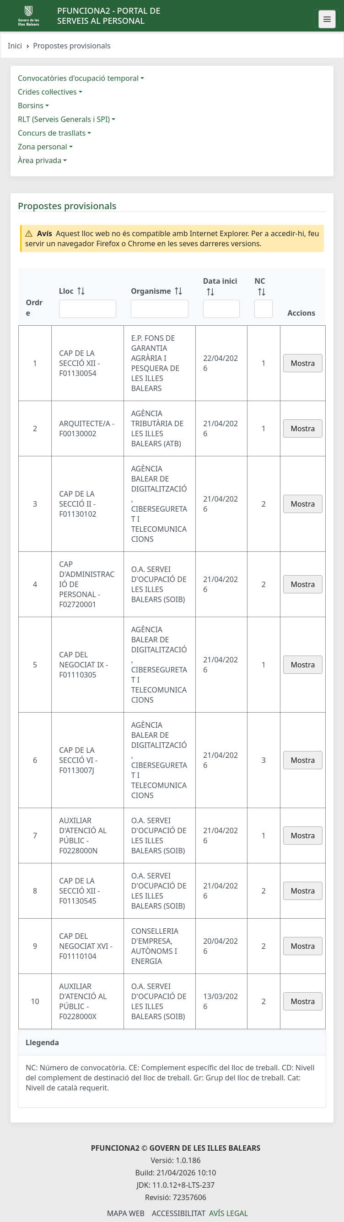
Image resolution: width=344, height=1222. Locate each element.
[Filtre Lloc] (87, 309)
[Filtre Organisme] (159, 309)
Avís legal (228, 1213)
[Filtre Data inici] (221, 309)
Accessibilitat (178, 1213)
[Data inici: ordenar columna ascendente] (221, 296)
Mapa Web (126, 1213)
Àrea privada (39, 160)
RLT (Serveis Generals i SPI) (64, 119)
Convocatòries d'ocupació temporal (78, 78)
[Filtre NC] (263, 309)
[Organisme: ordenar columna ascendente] (159, 296)
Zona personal (42, 147)
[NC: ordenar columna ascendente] (263, 296)
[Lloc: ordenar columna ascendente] (88, 296)
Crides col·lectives (47, 92)
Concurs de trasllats (52, 133)
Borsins (30, 106)
